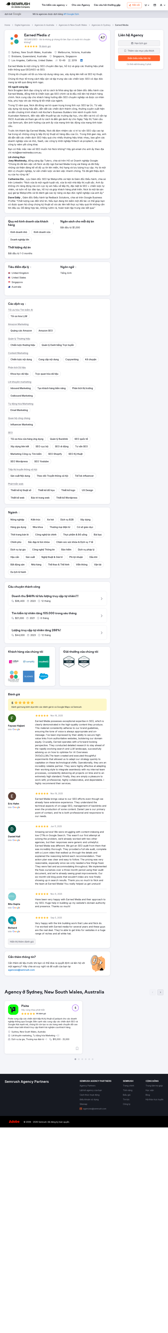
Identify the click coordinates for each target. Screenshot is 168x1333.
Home (7, 25)
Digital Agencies (22, 25)
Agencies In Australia (44, 25)
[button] (147, 5)
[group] (84, 1231)
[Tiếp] (160, 1200)
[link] (81, 5)
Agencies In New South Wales (73, 25)
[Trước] (153, 1200)
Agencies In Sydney (101, 25)
